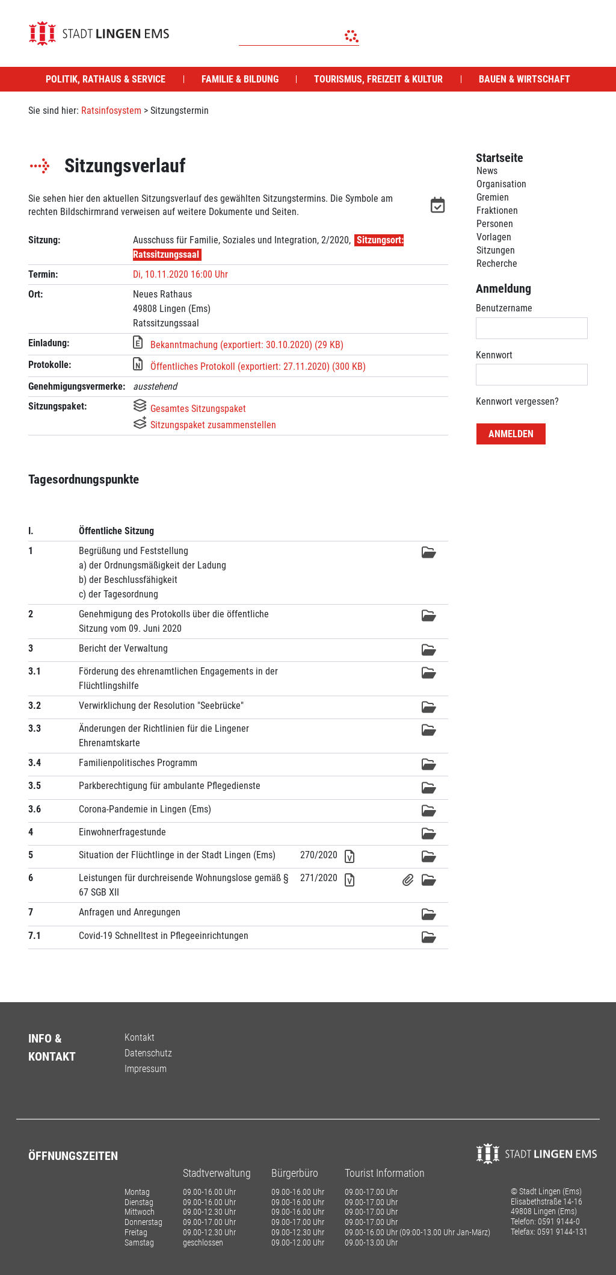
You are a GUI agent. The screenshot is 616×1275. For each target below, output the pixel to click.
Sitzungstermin (179, 110)
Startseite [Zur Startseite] (499, 158)
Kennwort (494, 355)
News (486, 170)
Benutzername (504, 308)
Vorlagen (493, 237)
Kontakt (140, 1037)
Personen (494, 223)
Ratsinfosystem (111, 110)
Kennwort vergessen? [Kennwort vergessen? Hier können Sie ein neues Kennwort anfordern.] (517, 401)
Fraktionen (497, 210)
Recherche (496, 263)
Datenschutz (148, 1053)
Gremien (492, 197)
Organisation (501, 184)
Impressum (146, 1068)
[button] (439, 207)
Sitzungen (495, 250)
